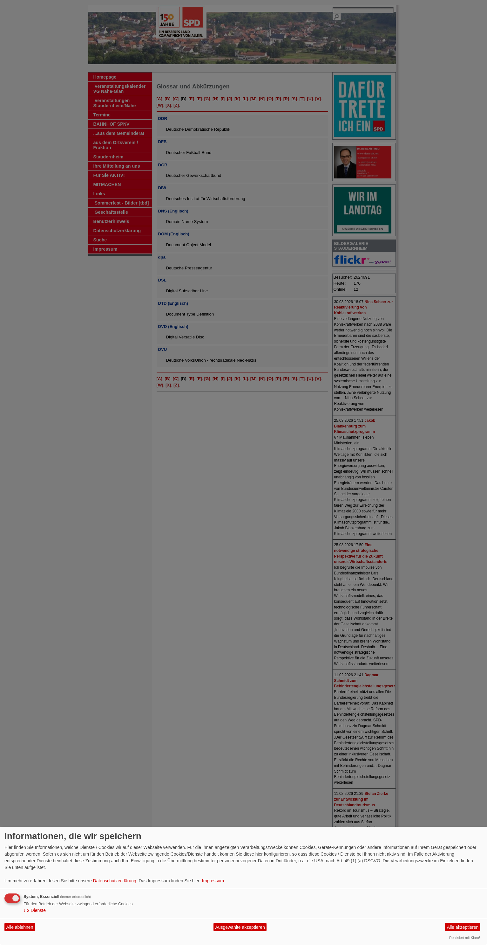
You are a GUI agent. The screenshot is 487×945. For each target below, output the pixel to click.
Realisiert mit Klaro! (464, 938)
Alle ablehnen (19, 927)
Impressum (213, 880)
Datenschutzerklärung (114, 880)
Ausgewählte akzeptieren (240, 927)
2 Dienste (35, 910)
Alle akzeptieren (463, 927)
